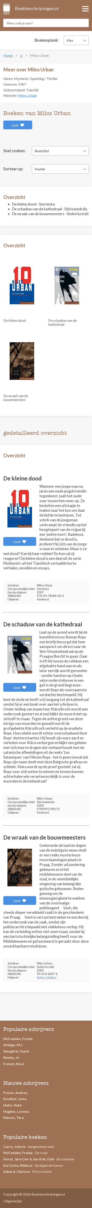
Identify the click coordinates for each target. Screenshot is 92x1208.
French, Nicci (13, 1064)
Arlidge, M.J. (13, 1045)
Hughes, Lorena (16, 1111)
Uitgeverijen (12, 1201)
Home (8, 55)
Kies (70, 40)
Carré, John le (14, 1146)
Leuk (17, 125)
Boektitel (42, 151)
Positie (40, 169)
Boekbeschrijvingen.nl (36, 8)
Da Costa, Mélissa (17, 1165)
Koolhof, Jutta (15, 1099)
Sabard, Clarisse (16, 1171)
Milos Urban (27, 95)
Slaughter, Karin (16, 1051)
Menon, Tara (13, 1117)
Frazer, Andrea (15, 1092)
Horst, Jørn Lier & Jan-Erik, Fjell (28, 1159)
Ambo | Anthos (46, 977)
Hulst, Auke (12, 1105)
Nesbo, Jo (11, 1057)
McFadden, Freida (18, 1039)
